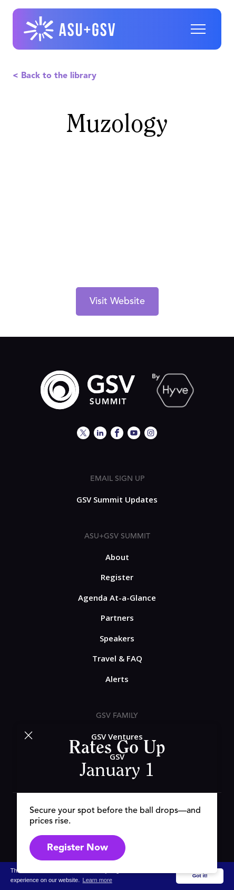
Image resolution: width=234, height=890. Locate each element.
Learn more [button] (97, 880)
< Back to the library (54, 76)
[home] (70, 29)
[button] (198, 29)
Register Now (77, 848)
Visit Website (117, 301)
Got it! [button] (200, 875)
